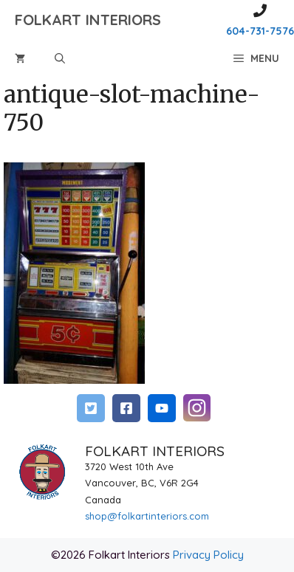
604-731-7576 (260, 31)
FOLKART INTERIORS (88, 19)
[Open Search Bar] (60, 58)
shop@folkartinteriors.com (147, 516)
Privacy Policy (208, 555)
